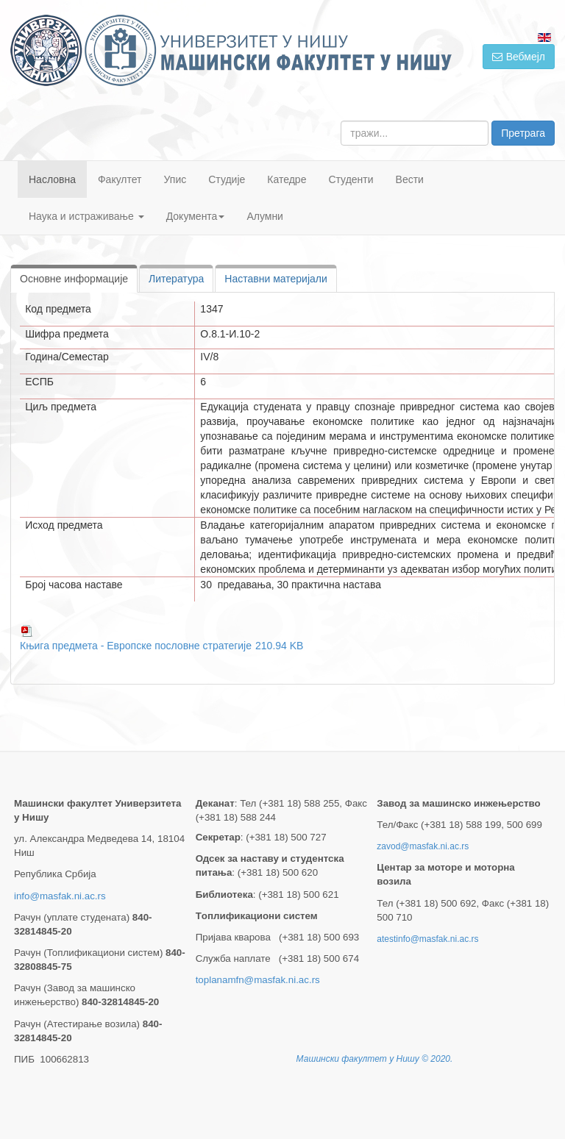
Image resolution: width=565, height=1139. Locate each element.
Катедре (286, 179)
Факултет (120, 179)
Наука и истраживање (86, 216)
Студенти (350, 179)
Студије (226, 179)
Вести (410, 179)
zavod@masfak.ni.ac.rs (423, 846)
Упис (175, 179)
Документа (195, 216)
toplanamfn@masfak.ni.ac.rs (258, 979)
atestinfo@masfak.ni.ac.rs (427, 939)
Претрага (523, 133)
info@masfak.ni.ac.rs (60, 895)
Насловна (52, 179)
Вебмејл (518, 57)
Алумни (264, 216)
